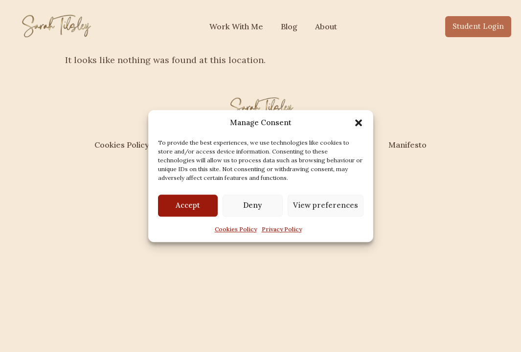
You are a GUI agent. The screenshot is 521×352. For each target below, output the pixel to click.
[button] (358, 123)
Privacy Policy (282, 229)
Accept (188, 205)
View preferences (325, 205)
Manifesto (407, 145)
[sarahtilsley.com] (55, 25)
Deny (252, 205)
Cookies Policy (236, 229)
